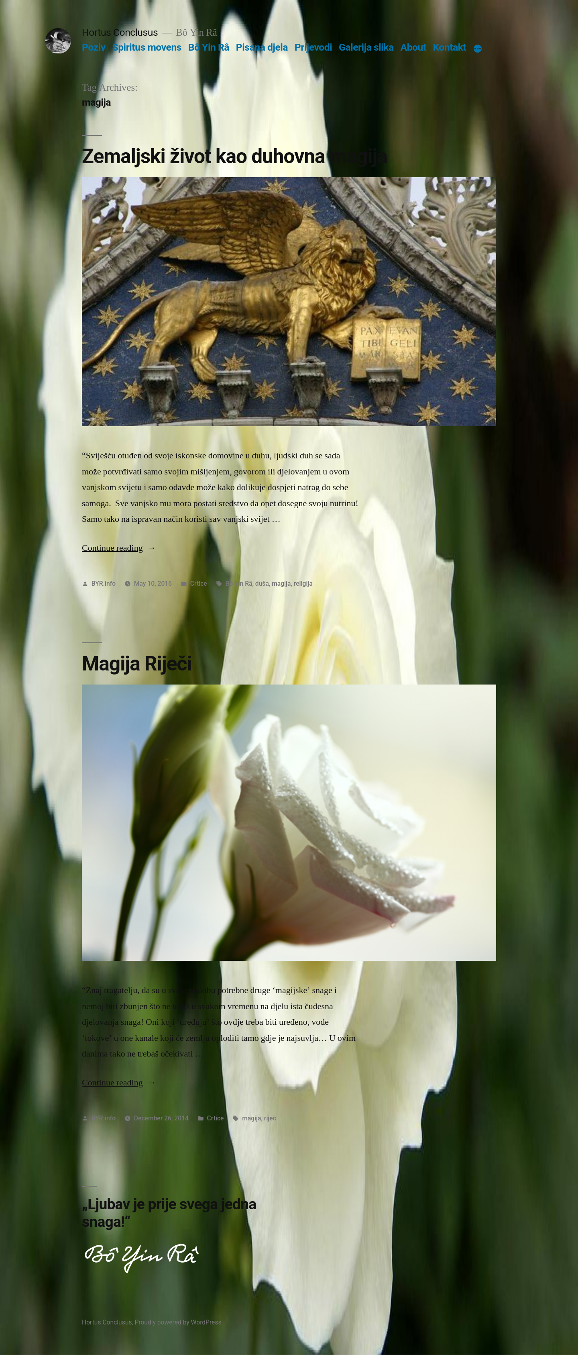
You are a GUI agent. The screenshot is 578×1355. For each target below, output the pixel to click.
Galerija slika (366, 47)
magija (281, 583)
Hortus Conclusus (120, 32)
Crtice (198, 583)
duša (262, 583)
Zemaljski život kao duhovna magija (234, 156)
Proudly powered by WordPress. (178, 1322)
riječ (270, 1118)
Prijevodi (313, 47)
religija (303, 583)
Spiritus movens (146, 47)
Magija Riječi (136, 663)
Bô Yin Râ (208, 47)
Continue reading (119, 548)
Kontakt (449, 47)
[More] (477, 49)
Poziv (94, 47)
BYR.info (104, 583)
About (413, 47)
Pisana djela (262, 47)
